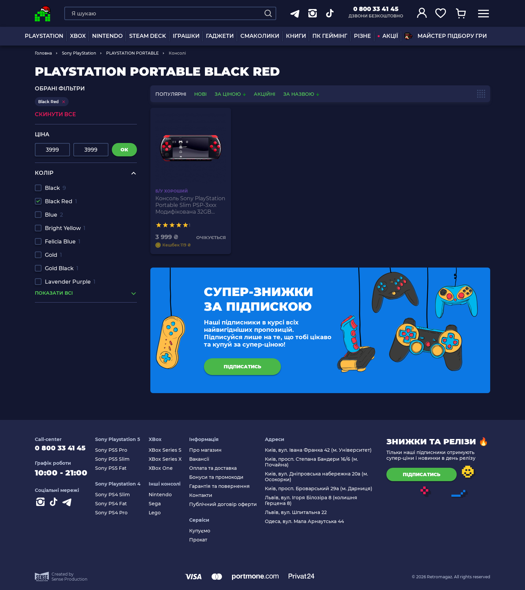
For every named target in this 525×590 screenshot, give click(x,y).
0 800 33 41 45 (375, 9)
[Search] (268, 13)
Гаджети (220, 36)
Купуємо (203, 531)
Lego (160, 513)
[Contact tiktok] (55, 506)
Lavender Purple (70, 282)
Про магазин (209, 450)
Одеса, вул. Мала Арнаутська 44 (306, 521)
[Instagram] (41, 506)
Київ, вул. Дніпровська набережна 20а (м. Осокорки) (318, 477)
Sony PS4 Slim (119, 495)
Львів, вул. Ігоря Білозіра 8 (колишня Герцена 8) (313, 500)
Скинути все (55, 114)
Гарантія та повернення (223, 486)
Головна (43, 53)
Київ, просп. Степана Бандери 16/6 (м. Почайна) (313, 462)
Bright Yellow (65, 228)
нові (200, 94)
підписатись (242, 367)
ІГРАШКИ (186, 36)
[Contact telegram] (68, 506)
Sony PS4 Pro (118, 513)
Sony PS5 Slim (119, 459)
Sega (160, 504)
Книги (296, 36)
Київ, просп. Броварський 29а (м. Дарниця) (320, 489)
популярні (170, 94)
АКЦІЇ (388, 36)
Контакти (204, 495)
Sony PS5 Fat (118, 468)
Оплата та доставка (216, 468)
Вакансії (203, 459)
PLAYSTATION (44, 36)
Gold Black (61, 268)
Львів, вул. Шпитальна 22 (297, 512)
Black (55, 188)
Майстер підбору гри (445, 36)
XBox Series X (170, 459)
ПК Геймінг (329, 36)
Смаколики (259, 36)
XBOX (78, 36)
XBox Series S (170, 450)
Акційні (264, 94)
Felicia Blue (62, 241)
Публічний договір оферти (226, 504)
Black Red (61, 201)
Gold (53, 255)
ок (124, 150)
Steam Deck (147, 36)
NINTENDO (107, 36)
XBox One (166, 468)
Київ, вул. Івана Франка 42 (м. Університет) (320, 450)
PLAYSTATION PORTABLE (132, 53)
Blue (54, 215)
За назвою (301, 94)
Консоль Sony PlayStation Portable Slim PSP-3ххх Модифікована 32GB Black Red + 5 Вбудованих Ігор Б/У (190, 205)
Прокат (202, 540)
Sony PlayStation (79, 53)
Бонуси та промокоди (220, 477)
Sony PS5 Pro (118, 450)
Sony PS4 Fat (118, 504)
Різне (362, 36)
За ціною (231, 94)
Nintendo (165, 495)
